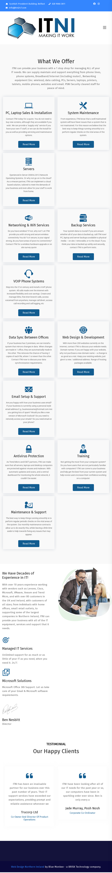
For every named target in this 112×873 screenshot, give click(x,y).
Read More (29, 144)
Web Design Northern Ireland (27, 867)
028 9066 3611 (57, 3)
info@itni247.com (16, 7)
